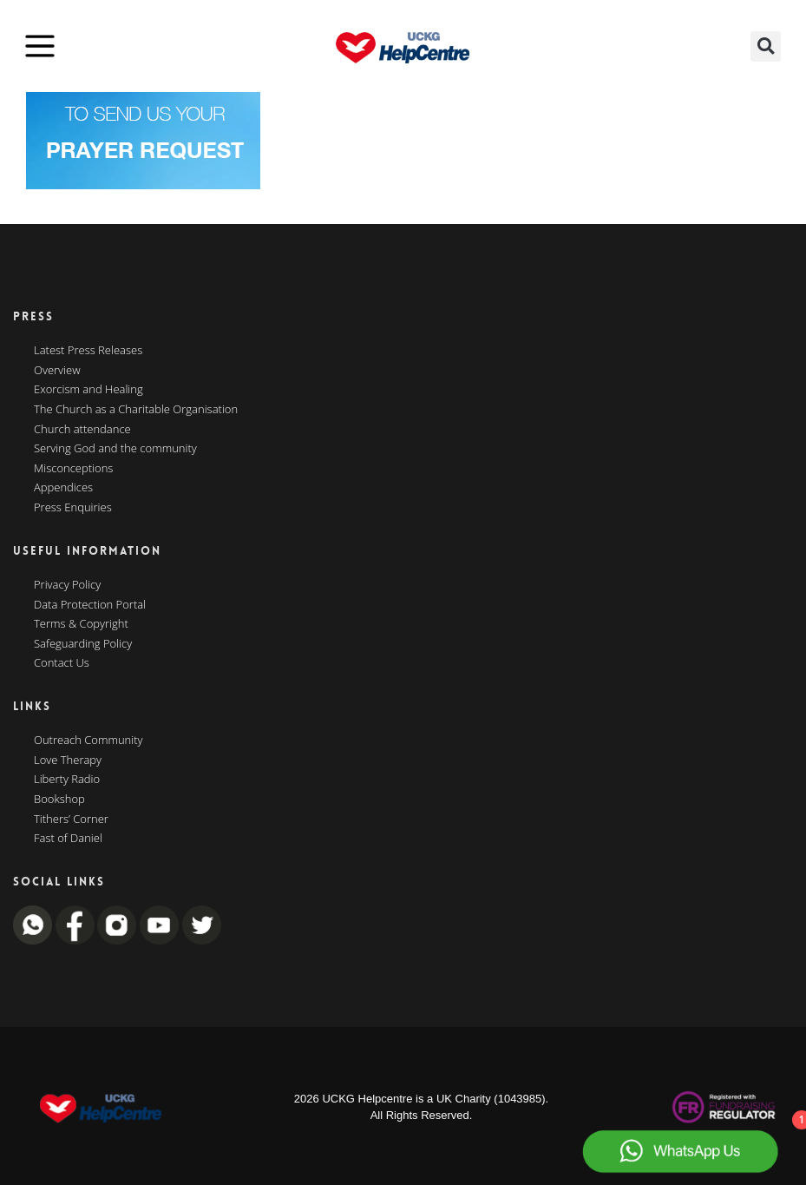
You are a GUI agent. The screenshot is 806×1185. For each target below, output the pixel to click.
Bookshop (59, 799)
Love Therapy (68, 760)
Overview (57, 371)
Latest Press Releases (88, 351)
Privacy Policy (67, 585)
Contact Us (61, 663)
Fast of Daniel (68, 839)
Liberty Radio (67, 780)
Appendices (63, 488)
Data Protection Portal (90, 605)
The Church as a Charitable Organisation (136, 410)
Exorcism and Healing (88, 390)
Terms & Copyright (81, 624)
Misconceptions (73, 469)
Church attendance (82, 430)
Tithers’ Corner (71, 819)
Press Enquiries (73, 508)
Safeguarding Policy (83, 644)
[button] (765, 46)
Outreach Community (88, 740)
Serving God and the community (115, 449)
